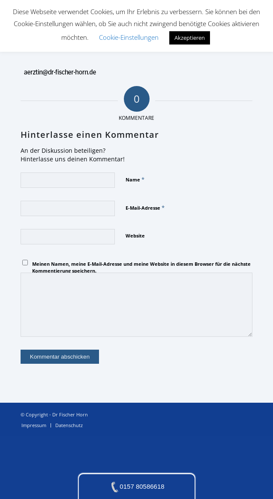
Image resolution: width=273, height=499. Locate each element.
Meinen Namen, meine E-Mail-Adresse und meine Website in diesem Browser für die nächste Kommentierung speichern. (141, 267)
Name (135, 179)
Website (135, 235)
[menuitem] (34, 425)
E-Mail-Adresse (145, 207)
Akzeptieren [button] (189, 38)
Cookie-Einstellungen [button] (129, 37)
